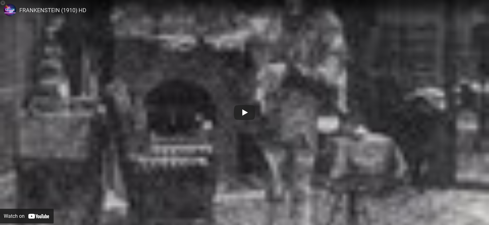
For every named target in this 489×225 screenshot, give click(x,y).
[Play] (244, 112)
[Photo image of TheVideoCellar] (10, 10)
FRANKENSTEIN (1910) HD (52, 10)
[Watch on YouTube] (27, 216)
